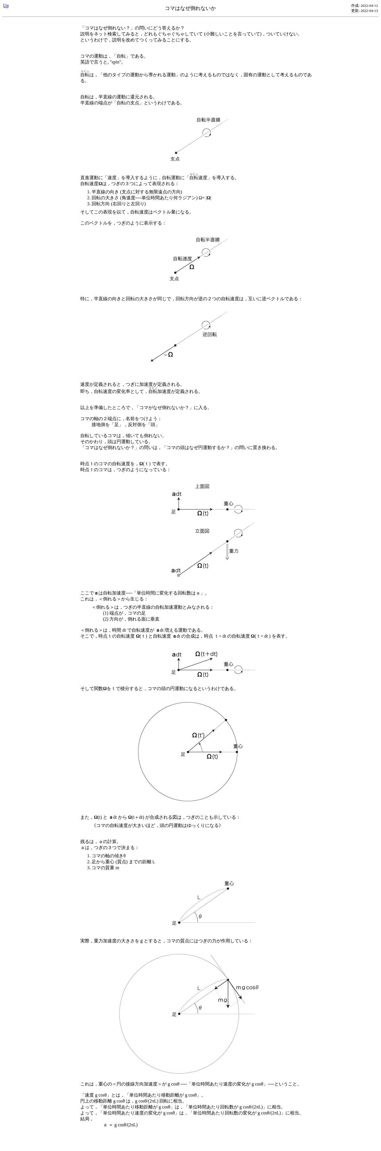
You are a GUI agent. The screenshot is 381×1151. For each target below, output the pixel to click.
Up (6, 5)
